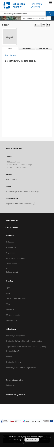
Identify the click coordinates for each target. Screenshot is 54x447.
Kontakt (9, 356)
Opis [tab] (10, 48)
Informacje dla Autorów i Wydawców (21, 367)
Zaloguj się (10, 385)
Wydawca (10, 309)
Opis (8, 304)
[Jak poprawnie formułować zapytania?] (49, 18)
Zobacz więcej (12, 272)
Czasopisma (11, 247)
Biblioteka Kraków (13, 362)
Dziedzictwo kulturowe (15, 258)
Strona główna (11, 227)
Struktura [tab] (43, 48)
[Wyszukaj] (50, 13)
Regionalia (10, 253)
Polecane (10, 242)
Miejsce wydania (13, 315)
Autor (8, 293)
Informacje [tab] (26, 48)
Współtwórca (11, 320)
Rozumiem (31, 440)
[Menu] (50, 2)
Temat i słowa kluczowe (16, 298)
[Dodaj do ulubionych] (43, 25)
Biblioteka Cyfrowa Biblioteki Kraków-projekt (24, 341)
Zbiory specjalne (13, 264)
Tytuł (8, 287)
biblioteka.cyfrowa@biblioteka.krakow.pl (22, 191)
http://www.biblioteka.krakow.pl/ (20, 203)
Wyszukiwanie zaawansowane (33, 18)
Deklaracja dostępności (15, 335)
